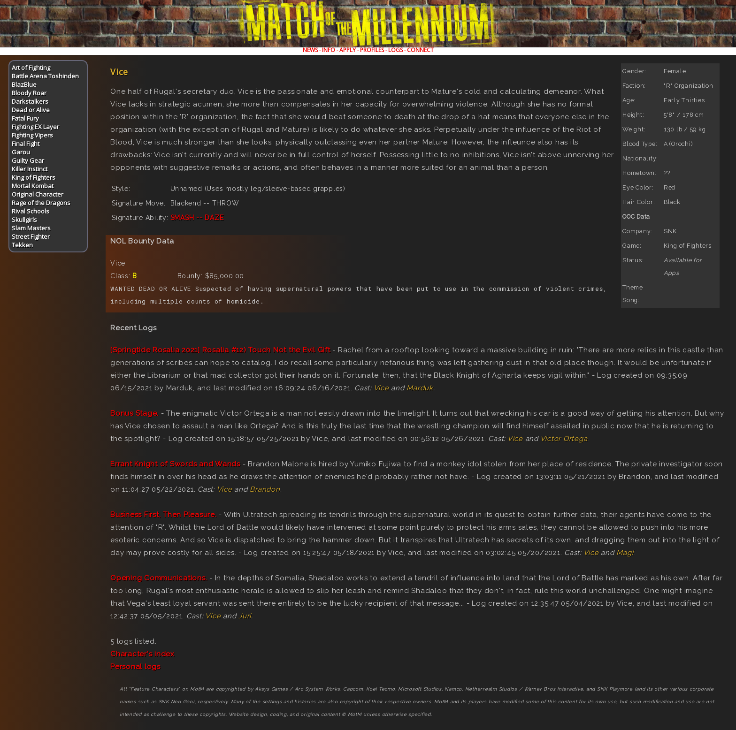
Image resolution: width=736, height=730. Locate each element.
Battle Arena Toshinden (45, 76)
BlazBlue (24, 84)
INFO (328, 50)
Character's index (142, 654)
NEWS (310, 50)
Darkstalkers (30, 101)
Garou (21, 152)
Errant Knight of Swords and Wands (175, 464)
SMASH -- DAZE (197, 217)
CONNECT (420, 50)
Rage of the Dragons (41, 202)
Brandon (265, 489)
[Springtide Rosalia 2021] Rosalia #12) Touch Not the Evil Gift (220, 350)
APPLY (347, 50)
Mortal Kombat (33, 186)
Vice (381, 388)
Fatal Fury (25, 118)
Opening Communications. (158, 578)
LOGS (395, 50)
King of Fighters (33, 177)
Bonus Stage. (134, 413)
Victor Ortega (564, 438)
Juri (244, 616)
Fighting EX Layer (35, 126)
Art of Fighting (31, 67)
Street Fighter (31, 236)
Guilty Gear (28, 160)
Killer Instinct (29, 169)
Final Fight (25, 143)
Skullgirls (24, 219)
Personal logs (135, 666)
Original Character (37, 194)
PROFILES (372, 50)
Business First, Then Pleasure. (163, 514)
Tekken (22, 245)
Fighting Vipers (32, 135)
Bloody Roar (29, 93)
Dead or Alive (31, 110)
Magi (624, 552)
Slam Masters (31, 228)
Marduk (419, 388)
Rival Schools (30, 211)
